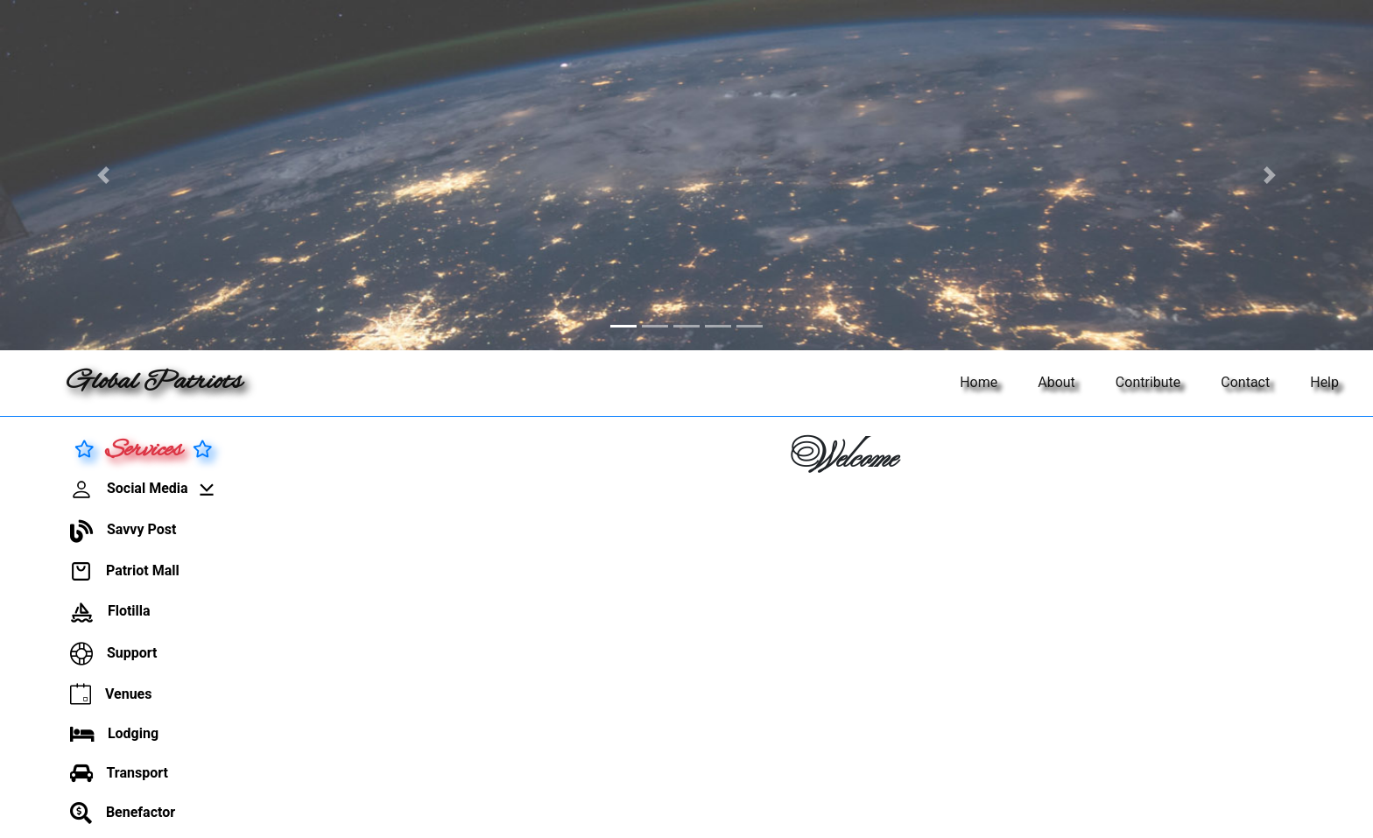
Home (978, 382)
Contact (1245, 382)
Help (1324, 382)
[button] (103, 175)
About (1056, 382)
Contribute (1148, 382)
